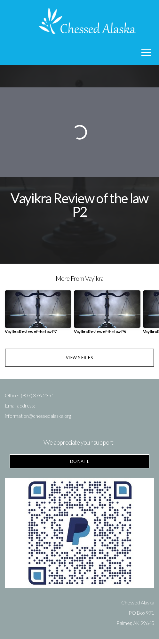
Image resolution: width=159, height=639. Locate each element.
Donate (79, 461)
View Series (79, 357)
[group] (38, 314)
